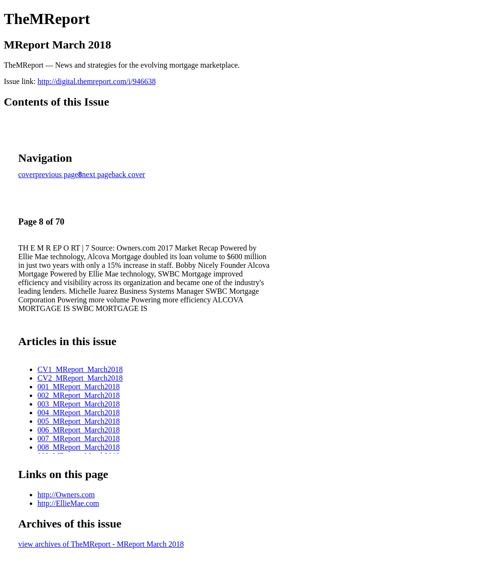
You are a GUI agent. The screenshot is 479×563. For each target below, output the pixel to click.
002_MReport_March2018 (78, 395)
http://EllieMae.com (68, 503)
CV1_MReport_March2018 (80, 369)
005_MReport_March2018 (78, 421)
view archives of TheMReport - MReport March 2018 (101, 544)
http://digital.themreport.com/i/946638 (96, 81)
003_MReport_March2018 (78, 404)
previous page (57, 174)
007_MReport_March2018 (78, 438)
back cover (128, 174)
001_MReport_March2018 (78, 387)
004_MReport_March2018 (78, 412)
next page (97, 174)
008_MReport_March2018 (78, 447)
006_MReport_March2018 (78, 430)
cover (27, 174)
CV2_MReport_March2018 (80, 378)
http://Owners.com (66, 495)
